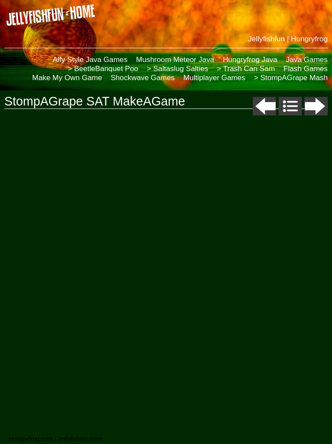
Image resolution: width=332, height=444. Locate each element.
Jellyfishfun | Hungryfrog (288, 38)
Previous (264, 106)
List (290, 106)
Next (316, 106)
